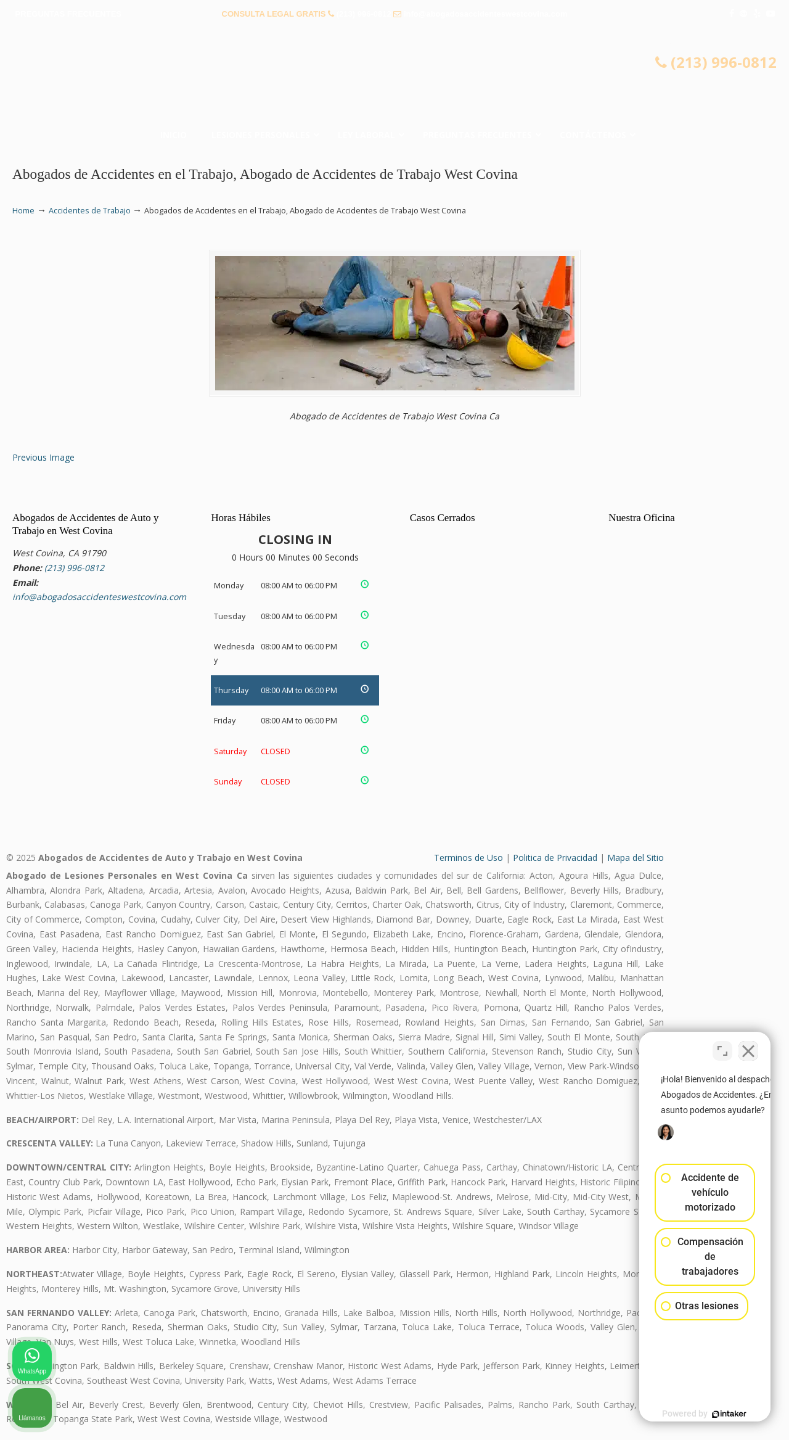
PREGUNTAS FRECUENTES (68, 14)
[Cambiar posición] (722, 1046)
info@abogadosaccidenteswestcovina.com (486, 14)
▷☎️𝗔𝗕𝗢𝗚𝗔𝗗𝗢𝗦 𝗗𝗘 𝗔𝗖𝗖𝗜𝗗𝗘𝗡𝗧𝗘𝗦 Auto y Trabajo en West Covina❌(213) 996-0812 (394, 77)
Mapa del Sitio (635, 857)
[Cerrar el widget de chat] (748, 1046)
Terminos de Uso (468, 857)
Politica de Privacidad (555, 857)
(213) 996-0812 (364, 14)
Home (23, 210)
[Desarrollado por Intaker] (684, 1414)
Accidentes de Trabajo (90, 210)
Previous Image (43, 457)
